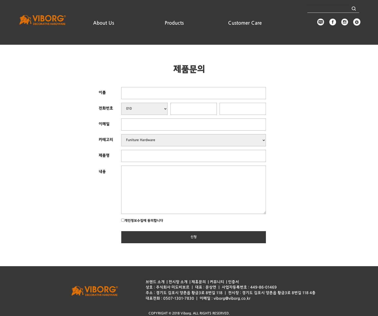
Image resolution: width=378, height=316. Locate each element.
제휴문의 (198, 282)
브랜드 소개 (155, 282)
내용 (102, 172)
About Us (103, 23)
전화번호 (106, 108)
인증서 (233, 282)
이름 (102, 93)
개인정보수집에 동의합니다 (142, 221)
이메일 (104, 124)
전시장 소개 (178, 282)
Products (174, 23)
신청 (193, 237)
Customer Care (245, 23)
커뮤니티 (217, 282)
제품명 (104, 156)
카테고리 (106, 140)
